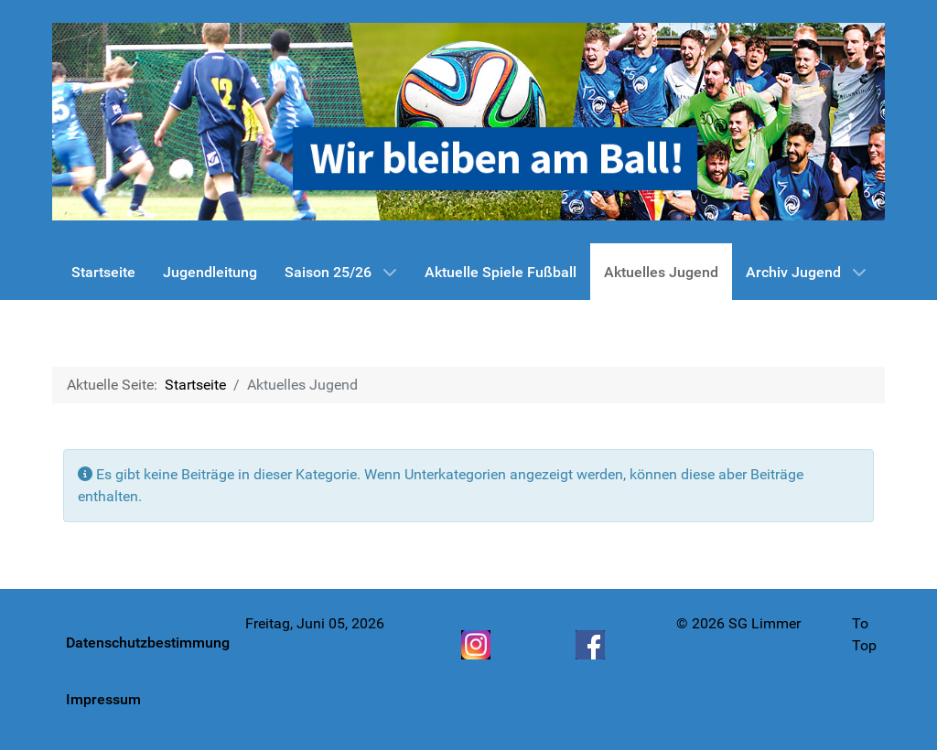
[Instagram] (477, 645)
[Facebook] (592, 645)
